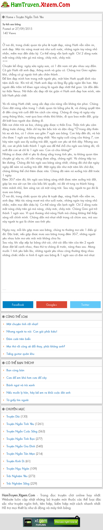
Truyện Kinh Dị (15, 461)
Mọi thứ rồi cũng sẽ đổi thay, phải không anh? (35, 346)
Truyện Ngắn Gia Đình (20, 446)
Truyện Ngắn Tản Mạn (20, 453)
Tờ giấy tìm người (17, 400)
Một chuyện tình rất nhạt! (22, 324)
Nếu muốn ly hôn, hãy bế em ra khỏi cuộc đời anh (38, 392)
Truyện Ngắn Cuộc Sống (21, 431)
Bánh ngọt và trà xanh (20, 385)
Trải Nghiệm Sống (17, 483)
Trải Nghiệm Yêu (17, 476)
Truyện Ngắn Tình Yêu (30, 17)
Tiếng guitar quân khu (20, 353)
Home (9, 17)
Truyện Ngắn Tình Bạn (20, 438)
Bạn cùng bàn (15, 370)
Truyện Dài (13, 416)
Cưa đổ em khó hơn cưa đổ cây (26, 377)
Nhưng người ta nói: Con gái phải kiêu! (31, 331)
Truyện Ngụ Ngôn (17, 468)
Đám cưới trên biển (18, 339)
